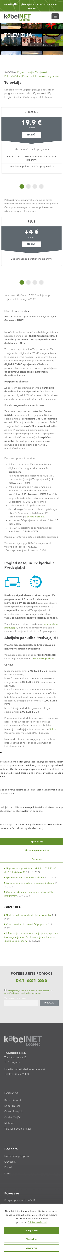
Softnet (53, 729)
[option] (31, 140)
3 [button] (35, 186)
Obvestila (10, 1162)
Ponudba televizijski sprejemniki (40, 76)
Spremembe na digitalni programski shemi (29, 883)
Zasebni (42, 45)
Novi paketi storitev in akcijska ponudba (27, 915)
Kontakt (32, 8)
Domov (32, 45)
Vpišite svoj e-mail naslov (16, 998)
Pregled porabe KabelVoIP (19, 1200)
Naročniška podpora (47, 5)
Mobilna (9, 1123)
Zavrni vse (31, 1248)
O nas (7, 1173)
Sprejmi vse (31, 1230)
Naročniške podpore (43, 659)
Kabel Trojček (12, 1106)
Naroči (31, 135)
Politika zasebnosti (37, 1222)
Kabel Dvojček (12, 1100)
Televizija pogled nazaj (17, 1129)
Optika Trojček (13, 1117)
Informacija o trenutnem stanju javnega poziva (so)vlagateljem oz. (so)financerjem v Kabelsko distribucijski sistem (31, 937)
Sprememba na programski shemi (24, 878)
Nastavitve (31, 1239)
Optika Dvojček (13, 1111)
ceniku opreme (35, 517)
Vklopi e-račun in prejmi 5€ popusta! (25, 924)
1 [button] (22, 186)
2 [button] (28, 186)
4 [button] (41, 186)
